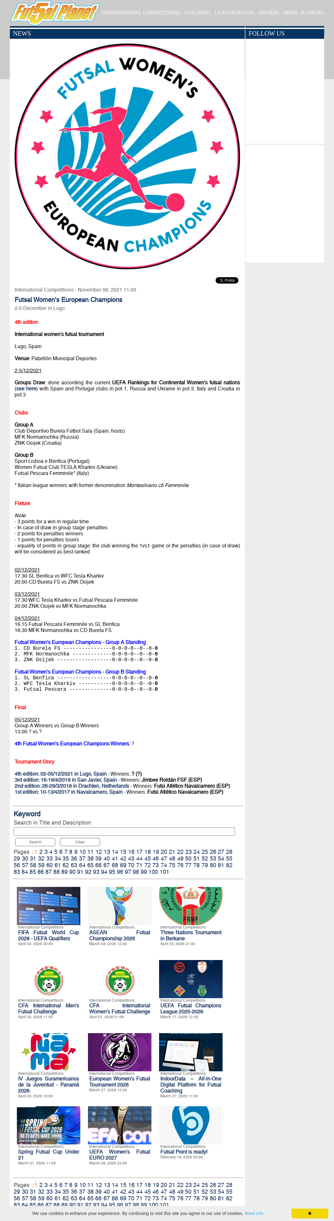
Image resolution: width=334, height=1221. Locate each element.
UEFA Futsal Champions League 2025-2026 (190, 1009)
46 (155, 858)
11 (90, 851)
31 (33, 858)
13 (107, 851)
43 (131, 858)
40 (107, 858)
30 (25, 858)
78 (196, 865)
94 (104, 871)
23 (188, 851)
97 (128, 871)
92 (88, 871)
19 (156, 851)
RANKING (312, 12)
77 (188, 865)
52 (205, 858)
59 (41, 865)
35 (66, 858)
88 (56, 871)
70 (131, 865)
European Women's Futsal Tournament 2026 (119, 1082)
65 (90, 865)
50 (188, 858)
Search (35, 842)
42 (123, 858)
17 (139, 851)
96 (120, 871)
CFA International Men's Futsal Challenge (48, 1009)
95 (112, 871)
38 (90, 858)
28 (229, 851)
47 (164, 858)
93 (96, 871)
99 (144, 871)
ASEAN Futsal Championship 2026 (119, 935)
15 (123, 851)
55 (229, 858)
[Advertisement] (284, 202)
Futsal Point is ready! (183, 1152)
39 (98, 858)
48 (172, 858)
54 (221, 858)
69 (123, 865)
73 (155, 865)
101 (164, 871)
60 (49, 865)
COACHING (197, 12)
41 (115, 858)
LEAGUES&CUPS (234, 12)
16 (131, 851)
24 (196, 851)
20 (164, 851)
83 (17, 871)
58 (33, 865)
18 (147, 851)
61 (58, 865)
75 (172, 865)
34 (58, 858)
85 (33, 871)
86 (40, 871)
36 (74, 858)
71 (139, 865)
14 (115, 851)
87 (48, 871)
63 (74, 865)
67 (107, 865)
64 (82, 865)
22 (180, 851)
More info (254, 1213)
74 (164, 865)
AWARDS (268, 12)
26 (213, 851)
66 (98, 865)
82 (229, 865)
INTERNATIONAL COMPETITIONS (140, 12)
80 (213, 865)
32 (41, 858)
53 (213, 858)
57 (25, 865)
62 (66, 865)
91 (80, 871)
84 (25, 871)
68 (115, 865)
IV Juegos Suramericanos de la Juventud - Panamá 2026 (48, 1085)
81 (221, 865)
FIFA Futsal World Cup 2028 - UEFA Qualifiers (48, 935)
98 (136, 871)
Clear (80, 842)
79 (205, 865)
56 (17, 865)
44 (139, 858)
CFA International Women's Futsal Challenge (119, 1009)
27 (221, 851)
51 (196, 858)
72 (147, 865)
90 (72, 871)
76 (180, 865)
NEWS (290, 12)
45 (147, 858)
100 (153, 871)
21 (172, 851)
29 (17, 858)
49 (180, 858)
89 (64, 871)
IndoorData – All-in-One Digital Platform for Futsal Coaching (190, 1085)
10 (82, 851)
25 (205, 851)
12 (99, 851)
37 (82, 858)
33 (49, 858)
